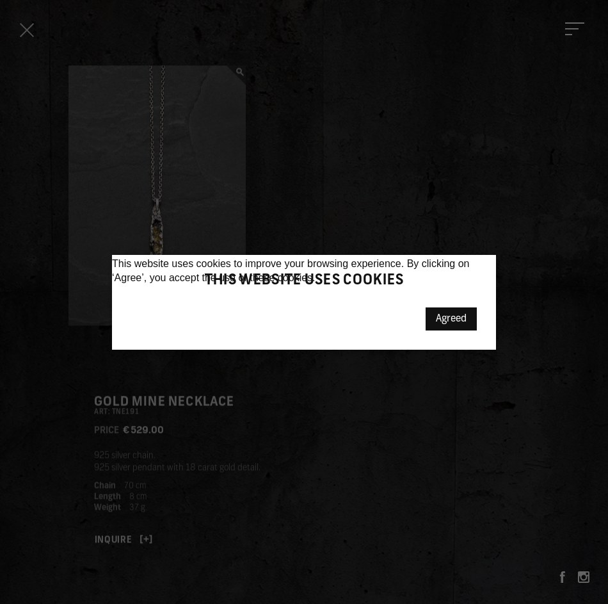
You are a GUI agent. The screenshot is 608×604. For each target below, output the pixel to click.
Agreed (451, 319)
